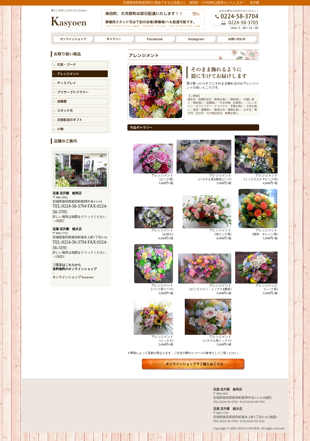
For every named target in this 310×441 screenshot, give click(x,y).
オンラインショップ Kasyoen (73, 277)
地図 (60, 221)
